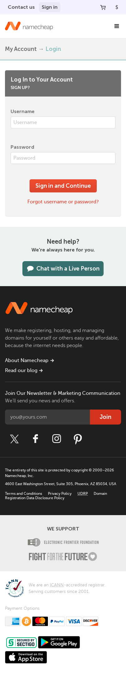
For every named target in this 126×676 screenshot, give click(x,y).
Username (23, 111)
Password (22, 147)
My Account (21, 49)
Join (105, 417)
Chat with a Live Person (63, 268)
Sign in (50, 7)
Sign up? (20, 87)
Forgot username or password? (63, 202)
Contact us (21, 7)
